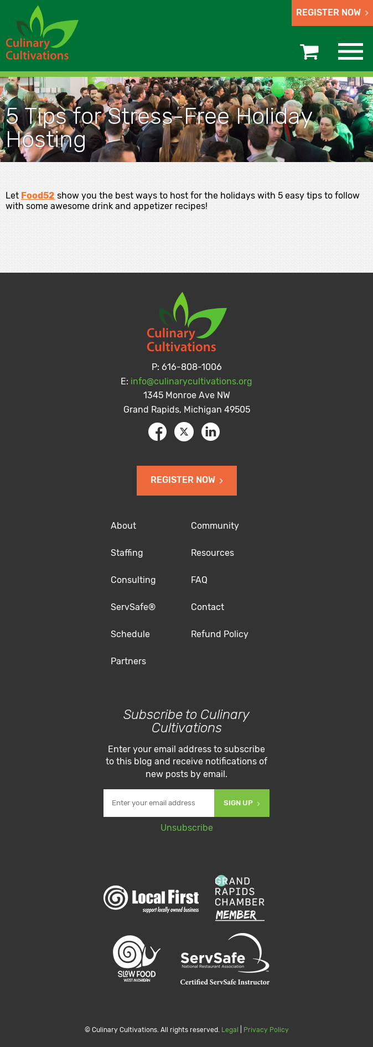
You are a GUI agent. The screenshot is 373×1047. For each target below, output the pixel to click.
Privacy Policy (266, 1030)
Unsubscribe (186, 827)
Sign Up (242, 803)
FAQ (199, 580)
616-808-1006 (192, 367)
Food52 (38, 195)
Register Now (332, 12)
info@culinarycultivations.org (191, 381)
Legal (230, 1030)
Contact (207, 607)
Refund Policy (219, 634)
